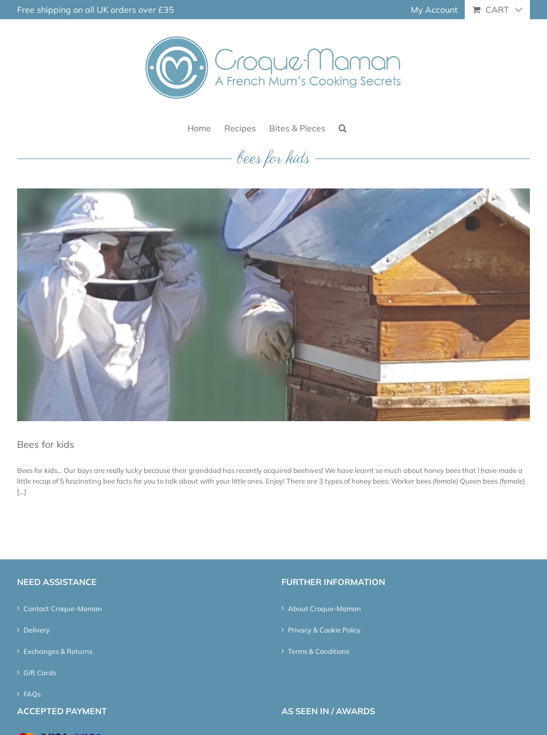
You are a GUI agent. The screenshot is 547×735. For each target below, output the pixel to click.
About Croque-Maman (324, 608)
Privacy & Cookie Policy (324, 630)
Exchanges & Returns (58, 651)
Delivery (37, 630)
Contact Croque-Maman (63, 608)
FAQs (32, 694)
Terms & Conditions (318, 651)
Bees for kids (45, 444)
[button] (343, 127)
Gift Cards (40, 672)
